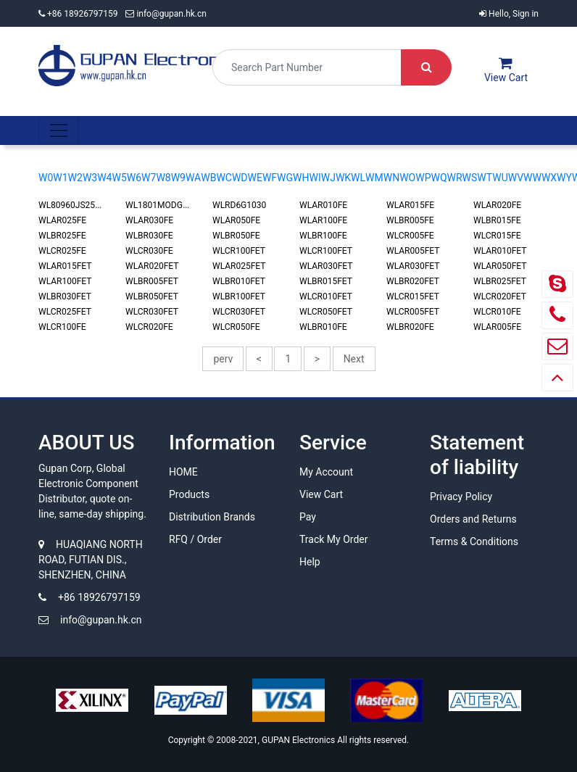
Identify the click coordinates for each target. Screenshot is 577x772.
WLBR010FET (238, 281)
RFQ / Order (195, 539)
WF (269, 177)
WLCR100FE (62, 327)
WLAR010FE (323, 205)
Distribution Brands (212, 517)
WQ (439, 177)
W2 (75, 177)
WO (407, 177)
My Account (326, 472)
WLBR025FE (62, 236)
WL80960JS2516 (71, 205)
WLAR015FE (410, 205)
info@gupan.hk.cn (166, 14)
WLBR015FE (497, 220)
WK (343, 177)
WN (391, 177)
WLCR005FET (412, 312)
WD (240, 177)
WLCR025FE (62, 251)
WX (549, 177)
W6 (134, 177)
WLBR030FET (64, 296)
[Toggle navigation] (58, 130)
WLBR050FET (151, 296)
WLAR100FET (64, 281)
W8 (163, 177)
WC (224, 177)
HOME (183, 472)
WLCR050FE (236, 327)
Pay (307, 517)
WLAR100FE (323, 220)
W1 (60, 177)
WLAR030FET (325, 266)
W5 (119, 177)
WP (423, 177)
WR (454, 177)
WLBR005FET (151, 281)
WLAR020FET (151, 266)
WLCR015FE (497, 236)
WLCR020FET (499, 296)
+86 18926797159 (79, 14)
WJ (328, 177)
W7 (148, 177)
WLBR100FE (323, 236)
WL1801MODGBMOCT (168, 205)
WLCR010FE (497, 312)
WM (374, 177)
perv (223, 359)
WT (484, 177)
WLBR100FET (238, 296)
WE (255, 177)
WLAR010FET (499, 251)
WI (315, 177)
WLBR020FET (412, 281)
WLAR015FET (64, 266)
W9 (178, 177)
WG (285, 177)
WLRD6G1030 (239, 205)
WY (564, 177)
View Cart (321, 494)
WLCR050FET (325, 312)
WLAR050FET (499, 266)
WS (470, 177)
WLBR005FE (410, 220)
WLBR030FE (149, 236)
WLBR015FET (325, 281)
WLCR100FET (238, 251)
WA (193, 177)
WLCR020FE (149, 327)
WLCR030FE (149, 251)
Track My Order (333, 539)
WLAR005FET (412, 251)
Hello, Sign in (509, 14)
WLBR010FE (323, 327)
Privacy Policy (461, 496)
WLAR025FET (238, 266)
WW (532, 177)
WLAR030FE (149, 220)
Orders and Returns (473, 519)
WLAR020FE (497, 205)
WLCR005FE (410, 236)
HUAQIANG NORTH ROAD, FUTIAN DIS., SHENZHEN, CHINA (90, 560)
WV (515, 177)
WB (208, 177)
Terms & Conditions (474, 541)
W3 (90, 177)
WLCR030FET (151, 312)
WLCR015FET (412, 296)
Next (354, 359)
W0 (45, 177)
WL (358, 177)
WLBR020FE (410, 327)
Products (189, 494)
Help (309, 562)
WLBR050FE (236, 236)
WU (500, 177)
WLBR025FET (499, 281)
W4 (104, 177)
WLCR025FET (64, 312)
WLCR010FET (325, 296)
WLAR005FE (497, 327)
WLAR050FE (236, 220)
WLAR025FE (62, 220)
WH (301, 177)
